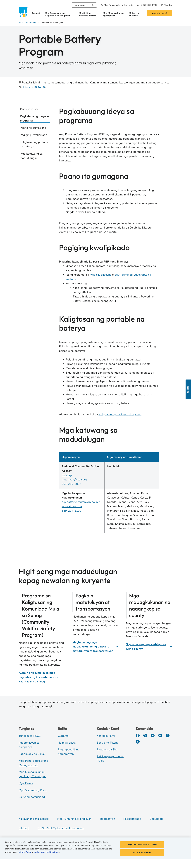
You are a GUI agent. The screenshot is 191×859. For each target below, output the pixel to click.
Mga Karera (26, 783)
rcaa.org (67, 475)
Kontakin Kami (106, 736)
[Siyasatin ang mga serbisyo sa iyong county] (149, 646)
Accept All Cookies (142, 854)
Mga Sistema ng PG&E (33, 790)
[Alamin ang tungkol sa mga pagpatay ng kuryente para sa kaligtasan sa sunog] (42, 677)
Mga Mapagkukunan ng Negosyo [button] (113, 14)
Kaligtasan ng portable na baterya (34, 144)
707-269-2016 (71, 484)
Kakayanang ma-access (34, 819)
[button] (116, 5)
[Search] (92, 5)
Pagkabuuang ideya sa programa (35, 118)
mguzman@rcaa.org (74, 479)
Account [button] (36, 13)
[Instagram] (167, 735)
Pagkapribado (132, 819)
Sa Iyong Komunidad (32, 797)
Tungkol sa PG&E (30, 736)
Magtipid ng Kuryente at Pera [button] (87, 14)
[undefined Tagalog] (166, 5)
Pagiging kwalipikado (33, 135)
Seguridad (156, 819)
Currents (63, 736)
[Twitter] (145, 735)
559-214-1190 (71, 511)
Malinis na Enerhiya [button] (134, 14)
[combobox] (84, 5)
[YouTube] (160, 735)
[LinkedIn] (152, 735)
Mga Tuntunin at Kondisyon (74, 819)
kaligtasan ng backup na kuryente (120, 414)
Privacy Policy (24, 853)
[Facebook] (137, 735)
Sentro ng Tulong (108, 743)
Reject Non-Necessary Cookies (142, 845)
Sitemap (24, 828)
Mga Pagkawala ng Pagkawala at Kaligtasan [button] (57, 14)
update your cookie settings (46, 853)
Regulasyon (107, 819)
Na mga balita (67, 743)
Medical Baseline (100, 275)
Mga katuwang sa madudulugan (31, 156)
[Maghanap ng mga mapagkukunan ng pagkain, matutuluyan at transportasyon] (95, 646)
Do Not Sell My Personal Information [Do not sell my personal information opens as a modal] (61, 828)
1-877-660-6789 (33, 87)
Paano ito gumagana (33, 128)
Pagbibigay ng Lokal (32, 754)
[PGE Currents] (137, 741)
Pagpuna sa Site (107, 749)
